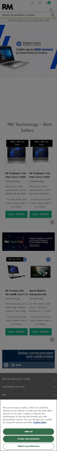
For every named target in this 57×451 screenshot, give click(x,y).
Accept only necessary (28, 438)
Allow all (28, 431)
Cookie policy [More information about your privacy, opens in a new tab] (39, 422)
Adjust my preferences (29, 446)
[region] (28, 425)
